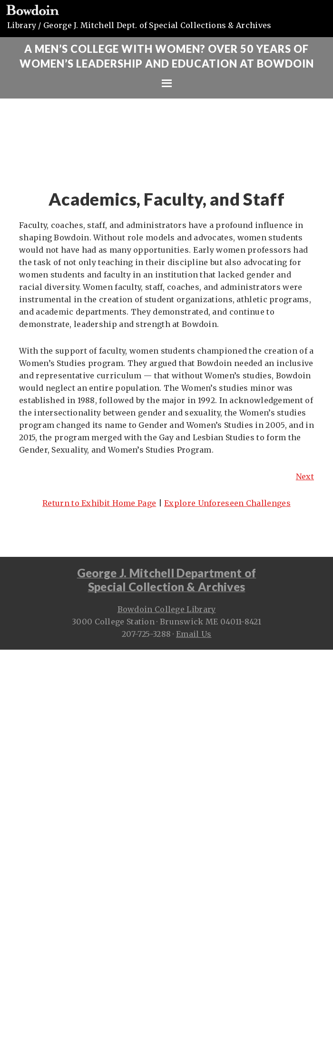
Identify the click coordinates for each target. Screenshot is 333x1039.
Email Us (193, 634)
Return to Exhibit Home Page (99, 503)
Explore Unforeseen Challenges (227, 503)
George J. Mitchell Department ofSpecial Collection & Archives (166, 580)
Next (305, 476)
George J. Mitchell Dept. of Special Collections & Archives (157, 25)
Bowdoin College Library (167, 609)
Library (21, 25)
